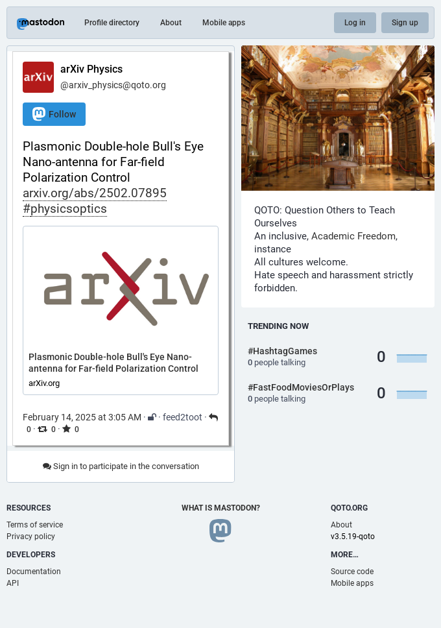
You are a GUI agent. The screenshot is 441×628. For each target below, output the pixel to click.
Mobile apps (223, 22)
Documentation (33, 571)
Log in (355, 22)
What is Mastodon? (221, 508)
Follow (54, 114)
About (171, 22)
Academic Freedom (353, 236)
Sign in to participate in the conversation (121, 466)
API (12, 583)
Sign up (405, 22)
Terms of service (34, 524)
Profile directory (111, 22)
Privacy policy (30, 536)
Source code (352, 571)
